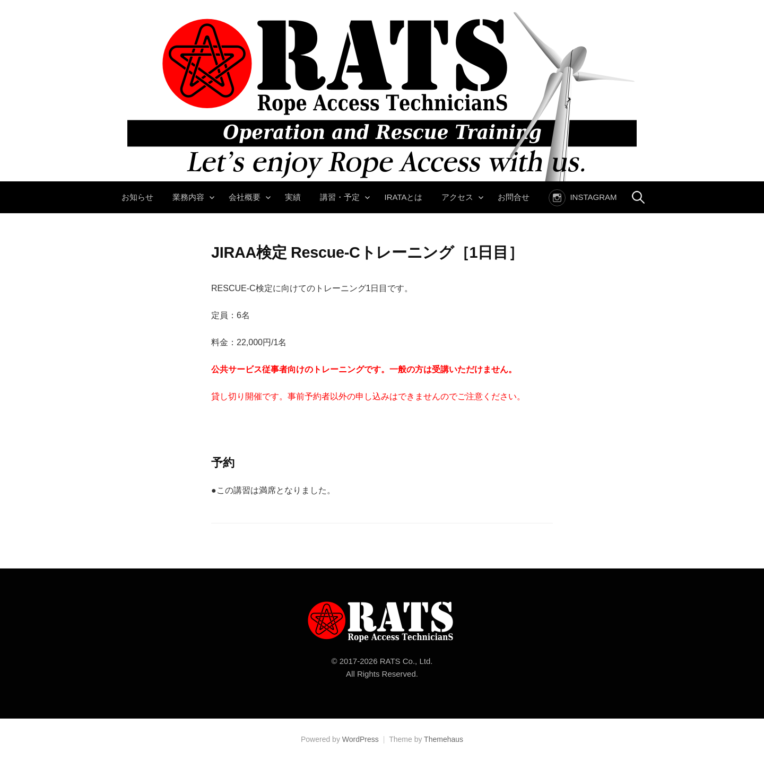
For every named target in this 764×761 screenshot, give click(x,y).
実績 (293, 197)
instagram (593, 197)
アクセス (457, 197)
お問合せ (513, 197)
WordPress (360, 739)
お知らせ (137, 197)
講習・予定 (340, 197)
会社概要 (245, 197)
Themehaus (443, 739)
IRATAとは (403, 197)
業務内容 (188, 197)
